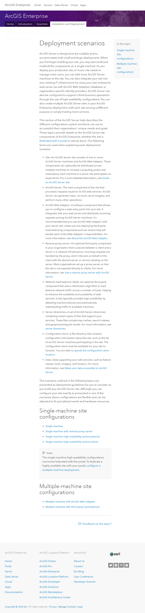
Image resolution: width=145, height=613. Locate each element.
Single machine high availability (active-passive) (72, 436)
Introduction (25, 24)
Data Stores (61, 5)
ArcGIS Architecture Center (55, 597)
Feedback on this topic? (96, 523)
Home (10, 24)
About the (89, 238)
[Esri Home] (114, 554)
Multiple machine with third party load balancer (72, 506)
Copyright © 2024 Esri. (16, 606)
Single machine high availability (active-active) (71, 441)
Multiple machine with (70, 501)
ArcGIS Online (47, 561)
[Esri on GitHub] (121, 565)
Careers (78, 566)
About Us (79, 561)
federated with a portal (53, 140)
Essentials (42, 24)
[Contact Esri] (126, 565)
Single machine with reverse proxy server (68, 431)
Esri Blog (79, 571)
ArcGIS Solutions (49, 586)
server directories (55, 328)
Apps (83, 5)
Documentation (14, 592)
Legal (80, 606)
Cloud (74, 5)
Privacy (53, 606)
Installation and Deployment (68, 24)
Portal (37, 5)
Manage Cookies (66, 606)
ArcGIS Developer (49, 581)
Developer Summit (84, 581)
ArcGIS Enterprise (17, 5)
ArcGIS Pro (45, 566)
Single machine (54, 426)
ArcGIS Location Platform (53, 576)
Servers (48, 5)
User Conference (83, 576)
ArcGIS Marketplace (50, 592)
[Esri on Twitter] (110, 565)
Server (8, 571)
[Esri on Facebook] (116, 565)
